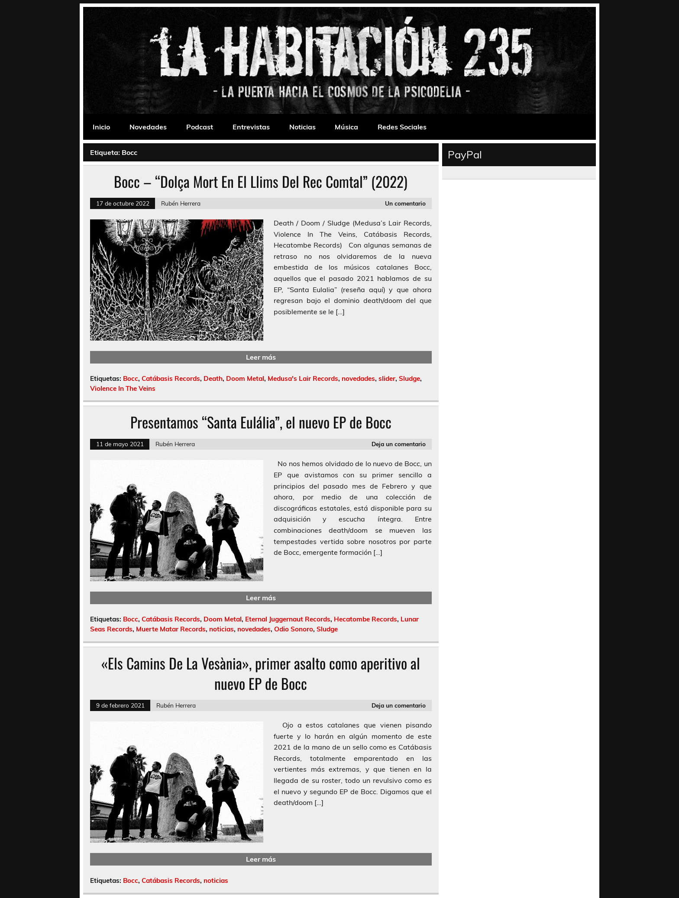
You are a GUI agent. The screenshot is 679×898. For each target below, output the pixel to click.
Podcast (199, 126)
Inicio (101, 126)
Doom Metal (245, 378)
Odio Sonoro (293, 629)
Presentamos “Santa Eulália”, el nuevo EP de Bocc (260, 422)
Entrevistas (251, 126)
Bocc (130, 378)
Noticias (302, 126)
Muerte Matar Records (171, 629)
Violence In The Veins (122, 388)
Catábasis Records (171, 378)
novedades (358, 378)
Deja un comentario (399, 443)
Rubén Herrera (180, 203)
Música (346, 126)
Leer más (261, 357)
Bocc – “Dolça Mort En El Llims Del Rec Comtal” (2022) (260, 181)
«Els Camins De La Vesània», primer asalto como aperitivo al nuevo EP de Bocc (260, 673)
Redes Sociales (402, 126)
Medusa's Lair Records (303, 378)
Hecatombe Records (365, 619)
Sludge (409, 378)
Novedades (148, 126)
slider (386, 378)
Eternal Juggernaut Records (287, 619)
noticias (221, 629)
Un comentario (405, 203)
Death (213, 378)
